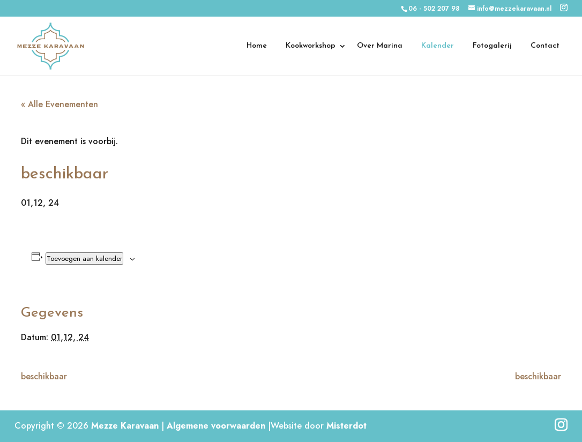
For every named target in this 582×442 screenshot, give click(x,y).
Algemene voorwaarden (216, 425)
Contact (545, 46)
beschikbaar (44, 376)
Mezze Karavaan (125, 425)
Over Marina (379, 46)
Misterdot (346, 425)
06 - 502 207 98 (433, 8)
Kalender (437, 46)
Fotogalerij (492, 46)
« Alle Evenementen (59, 104)
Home (257, 46)
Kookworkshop (310, 46)
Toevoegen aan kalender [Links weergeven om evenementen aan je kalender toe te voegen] (84, 258)
